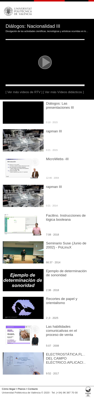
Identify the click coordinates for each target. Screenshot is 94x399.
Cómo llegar (9, 389)
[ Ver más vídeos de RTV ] (24, 92)
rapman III (54, 131)
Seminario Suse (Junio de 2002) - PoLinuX (66, 245)
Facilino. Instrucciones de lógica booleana (66, 217)
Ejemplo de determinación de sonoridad (66, 273)
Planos (22, 389)
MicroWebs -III (57, 159)
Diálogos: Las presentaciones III (60, 105)
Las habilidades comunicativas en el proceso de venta (61, 331)
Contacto (33, 389)
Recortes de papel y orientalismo (61, 301)
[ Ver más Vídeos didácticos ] (63, 92)
